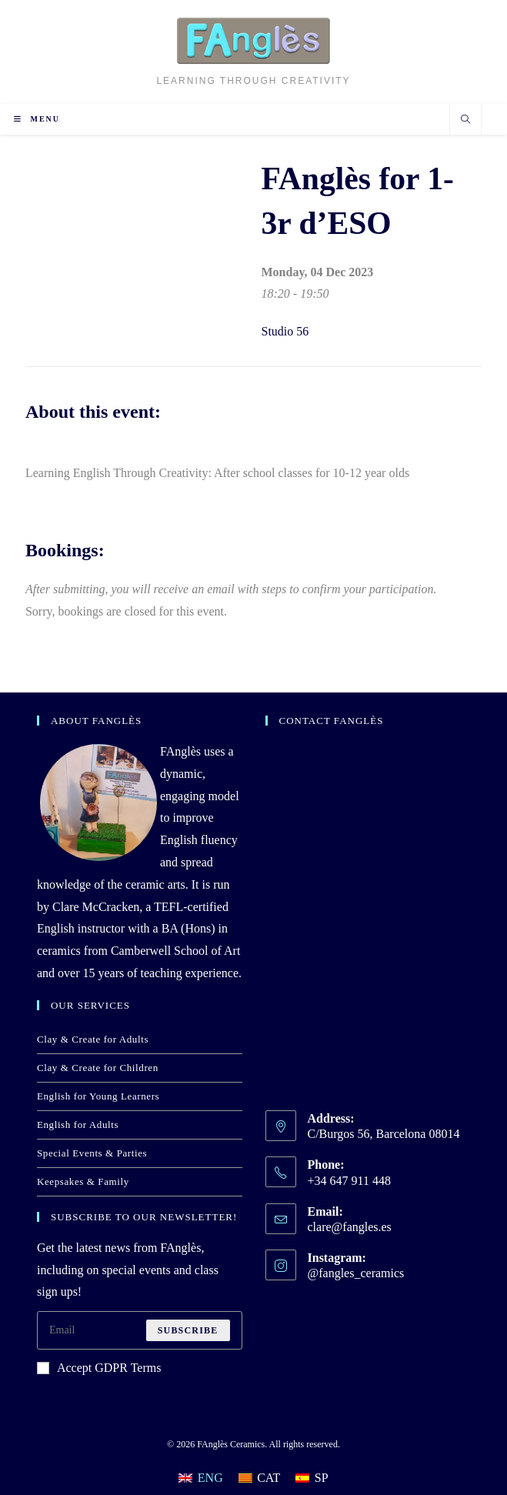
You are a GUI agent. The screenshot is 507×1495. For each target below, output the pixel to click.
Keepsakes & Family (83, 1181)
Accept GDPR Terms (99, 1367)
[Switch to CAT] (260, 1478)
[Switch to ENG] (200, 1478)
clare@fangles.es (350, 1226)
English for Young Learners (98, 1096)
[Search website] (465, 120)
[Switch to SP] (311, 1478)
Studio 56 (285, 331)
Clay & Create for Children (97, 1067)
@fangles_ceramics (356, 1273)
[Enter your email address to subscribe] (139, 1330)
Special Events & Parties (92, 1153)
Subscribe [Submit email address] (188, 1330)
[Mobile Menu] (37, 119)
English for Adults (77, 1124)
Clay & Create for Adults (92, 1039)
